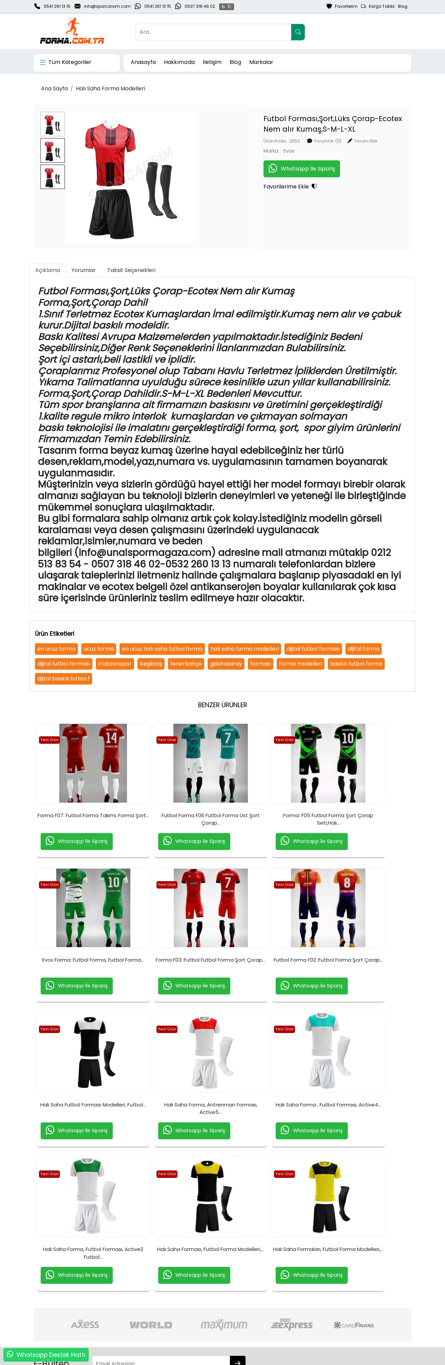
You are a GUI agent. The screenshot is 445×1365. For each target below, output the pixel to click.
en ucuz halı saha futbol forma (162, 649)
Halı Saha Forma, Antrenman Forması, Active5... (363, 986)
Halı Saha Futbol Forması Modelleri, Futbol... (269, 986)
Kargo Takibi (378, 6)
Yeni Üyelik (121, 1294)
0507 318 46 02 (200, 6)
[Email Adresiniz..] (131, 1252)
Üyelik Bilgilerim (127, 1305)
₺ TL (226, 6)
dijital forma (363, 649)
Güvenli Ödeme (355, 1305)
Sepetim (195, 1294)
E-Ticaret (216, 1359)
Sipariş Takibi (200, 1305)
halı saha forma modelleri (245, 649)
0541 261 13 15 (57, 6)
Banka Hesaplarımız (57, 1316)
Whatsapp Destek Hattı (51, 1355)
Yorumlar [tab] (83, 270)
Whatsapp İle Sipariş (250, 168)
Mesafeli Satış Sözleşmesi (291, 1316)
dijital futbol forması (313, 649)
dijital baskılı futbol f (63, 678)
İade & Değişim (278, 1305)
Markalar (261, 62)
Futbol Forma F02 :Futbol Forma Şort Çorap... (175, 986)
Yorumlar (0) (276, 140)
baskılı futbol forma (356, 664)
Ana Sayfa (54, 88)
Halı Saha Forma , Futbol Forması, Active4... (82, 1141)
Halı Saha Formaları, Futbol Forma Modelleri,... (363, 1141)
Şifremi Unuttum (128, 1316)
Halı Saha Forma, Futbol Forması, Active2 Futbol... (175, 1141)
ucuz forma (99, 649)
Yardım (193, 1316)
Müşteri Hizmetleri (357, 1316)
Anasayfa (143, 62)
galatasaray (226, 664)
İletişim (212, 62)
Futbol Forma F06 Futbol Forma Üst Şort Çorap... (175, 830)
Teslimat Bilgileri (279, 1294)
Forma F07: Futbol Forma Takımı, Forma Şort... (81, 830)
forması (260, 664)
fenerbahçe (186, 664)
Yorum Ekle (314, 140)
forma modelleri (300, 664)
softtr (177, 1359)
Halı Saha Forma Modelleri (110, 88)
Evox (237, 150)
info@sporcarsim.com (107, 6)
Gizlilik (342, 1294)
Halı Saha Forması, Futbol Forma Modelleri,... (269, 1141)
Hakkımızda (179, 62)
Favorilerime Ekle (239, 186)
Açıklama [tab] (47, 270)
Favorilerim (342, 6)
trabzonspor (115, 664)
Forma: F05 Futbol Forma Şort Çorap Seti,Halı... (269, 830)
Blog (402, 6)
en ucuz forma (56, 649)
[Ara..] (213, 32)
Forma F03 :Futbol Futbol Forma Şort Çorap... (81, 986)
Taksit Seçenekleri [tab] (131, 270)
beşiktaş (151, 664)
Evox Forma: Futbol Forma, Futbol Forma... (363, 830)
